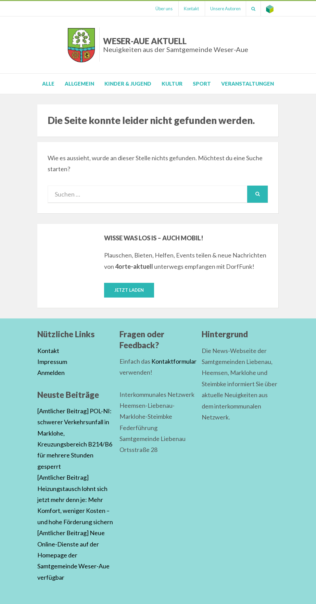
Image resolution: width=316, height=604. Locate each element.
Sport (202, 83)
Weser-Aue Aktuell (175, 44)
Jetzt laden (129, 290)
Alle (48, 83)
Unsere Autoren (225, 8)
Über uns (164, 8)
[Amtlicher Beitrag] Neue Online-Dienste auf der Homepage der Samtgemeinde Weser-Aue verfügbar (73, 555)
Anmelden (51, 372)
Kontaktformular (174, 361)
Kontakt (191, 8)
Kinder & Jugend (127, 83)
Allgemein (79, 83)
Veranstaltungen (247, 83)
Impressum (52, 361)
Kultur (172, 83)
